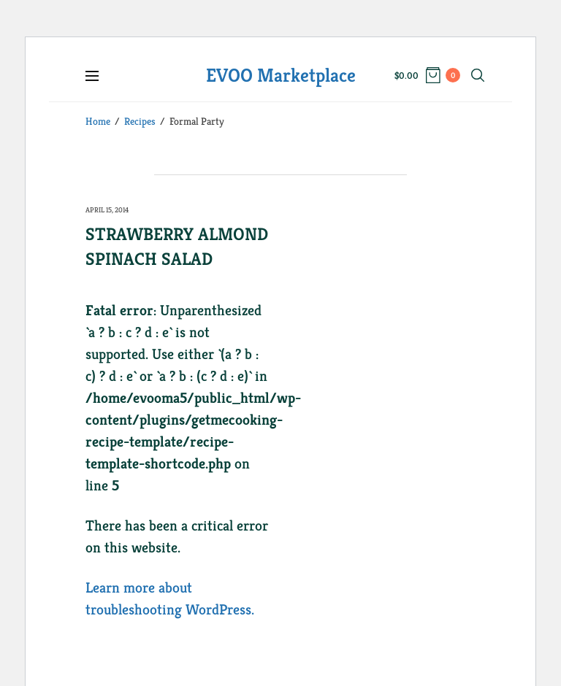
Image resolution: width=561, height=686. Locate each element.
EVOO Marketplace (281, 75)
